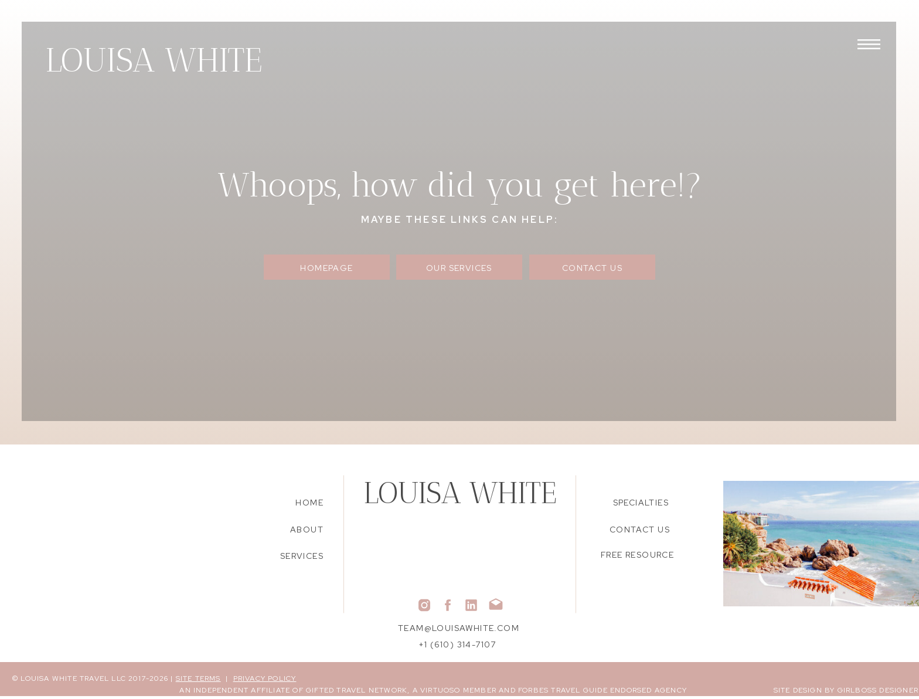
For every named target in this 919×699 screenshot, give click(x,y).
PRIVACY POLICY (265, 678)
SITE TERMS (198, 678)
